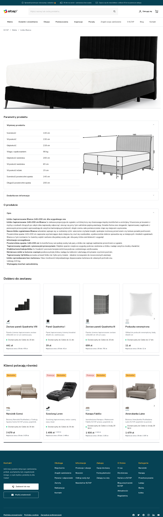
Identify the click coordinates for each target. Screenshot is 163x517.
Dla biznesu (123, 459)
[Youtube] (159, 501)
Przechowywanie (146, 464)
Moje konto (60, 454)
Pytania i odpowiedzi (64, 464)
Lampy (141, 469)
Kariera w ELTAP (125, 464)
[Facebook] (134, 501)
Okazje (77, 22)
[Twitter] (139, 501)
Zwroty (58, 469)
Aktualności (123, 477)
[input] (71, 11)
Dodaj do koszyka (128, 145)
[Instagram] (149, 501)
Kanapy (142, 459)
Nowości (79, 459)
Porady (122, 22)
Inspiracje (109, 22)
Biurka (141, 474)
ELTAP (6, 30)
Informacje (81, 449)
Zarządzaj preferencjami (51, 501)
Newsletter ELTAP (83, 469)
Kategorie (144, 449)
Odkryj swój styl (83, 464)
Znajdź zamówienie (63, 459)
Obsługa (59, 449)
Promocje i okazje (83, 454)
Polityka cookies (31, 501)
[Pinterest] (144, 501)
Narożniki (143, 454)
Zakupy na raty (103, 464)
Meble (40, 22)
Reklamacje (59, 474)
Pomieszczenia (92, 22)
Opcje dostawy (103, 454)
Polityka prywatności (13, 501)
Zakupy (100, 449)
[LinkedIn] (154, 501)
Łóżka (141, 479)
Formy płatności (104, 459)
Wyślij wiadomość (21, 481)
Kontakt (58, 479)
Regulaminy (123, 482)
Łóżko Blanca (25, 30)
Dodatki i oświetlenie (58, 22)
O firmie (122, 449)
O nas (120, 454)
